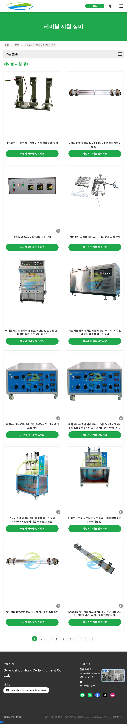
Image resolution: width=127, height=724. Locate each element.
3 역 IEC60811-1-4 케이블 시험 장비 (32, 237)
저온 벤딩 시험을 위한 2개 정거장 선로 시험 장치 (95, 237)
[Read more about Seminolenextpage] (85, 638)
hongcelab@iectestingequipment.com (26, 690)
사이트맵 (18, 717)
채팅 (94, 6)
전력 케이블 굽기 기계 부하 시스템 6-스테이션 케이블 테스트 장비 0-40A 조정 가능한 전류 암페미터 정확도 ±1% (94, 428)
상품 (17, 45)
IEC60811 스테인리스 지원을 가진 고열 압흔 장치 (32, 143)
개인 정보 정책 (8, 717)
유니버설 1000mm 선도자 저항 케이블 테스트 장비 (32, 612)
